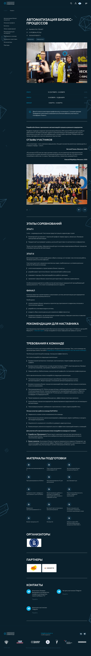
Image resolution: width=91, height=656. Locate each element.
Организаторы (8, 42)
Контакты (6, 26)
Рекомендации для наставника (9, 32)
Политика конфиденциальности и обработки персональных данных (43, 647)
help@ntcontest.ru (47, 633)
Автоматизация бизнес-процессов (10, 19)
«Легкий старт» (39, 330)
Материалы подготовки (10, 39)
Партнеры (6, 45)
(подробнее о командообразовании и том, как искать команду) (66, 350)
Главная (5, 10)
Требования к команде (10, 36)
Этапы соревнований (10, 29)
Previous (79, 209)
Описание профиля (9, 23)
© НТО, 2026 (7, 647)
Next (84, 209)
